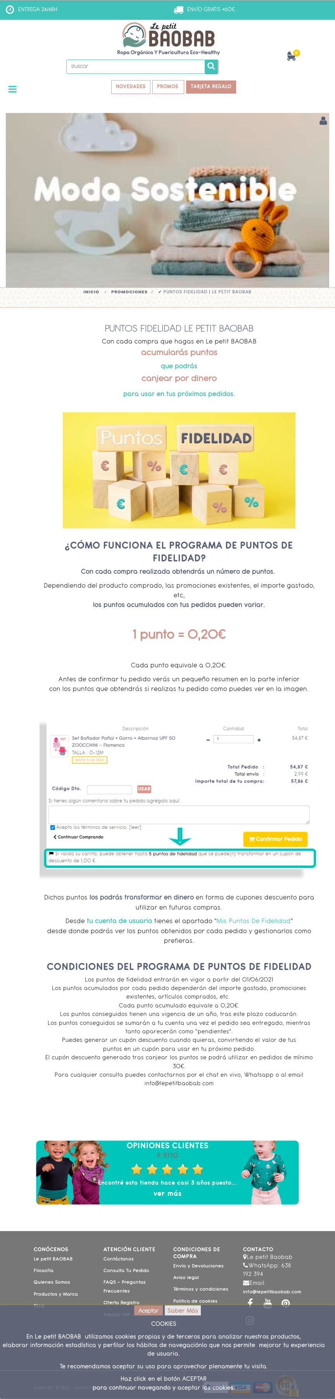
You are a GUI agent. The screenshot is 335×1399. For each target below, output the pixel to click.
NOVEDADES (129, 87)
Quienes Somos (52, 1283)
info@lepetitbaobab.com (272, 1293)
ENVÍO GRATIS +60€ (211, 10)
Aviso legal (186, 1279)
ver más (168, 1194)
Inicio (91, 292)
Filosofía (44, 1272)
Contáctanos (119, 1260)
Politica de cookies (195, 1302)
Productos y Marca (56, 1295)
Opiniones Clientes (168, 1146)
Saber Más (183, 1311)
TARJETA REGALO (213, 87)
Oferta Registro (122, 1304)
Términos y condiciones (200, 1290)
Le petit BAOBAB (53, 1260)
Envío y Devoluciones (198, 1267)
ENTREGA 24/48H (37, 10)
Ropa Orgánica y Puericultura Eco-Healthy (168, 52)
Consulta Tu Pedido (126, 1272)
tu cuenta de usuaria (118, 922)
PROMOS (169, 87)
